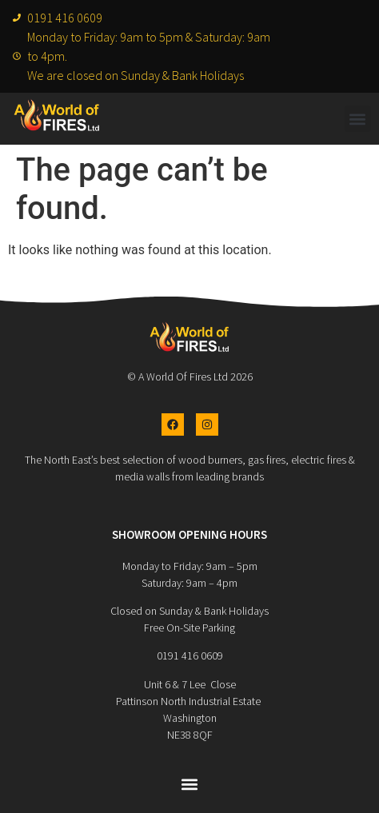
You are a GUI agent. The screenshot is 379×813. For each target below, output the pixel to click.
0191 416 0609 (190, 655)
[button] (358, 119)
